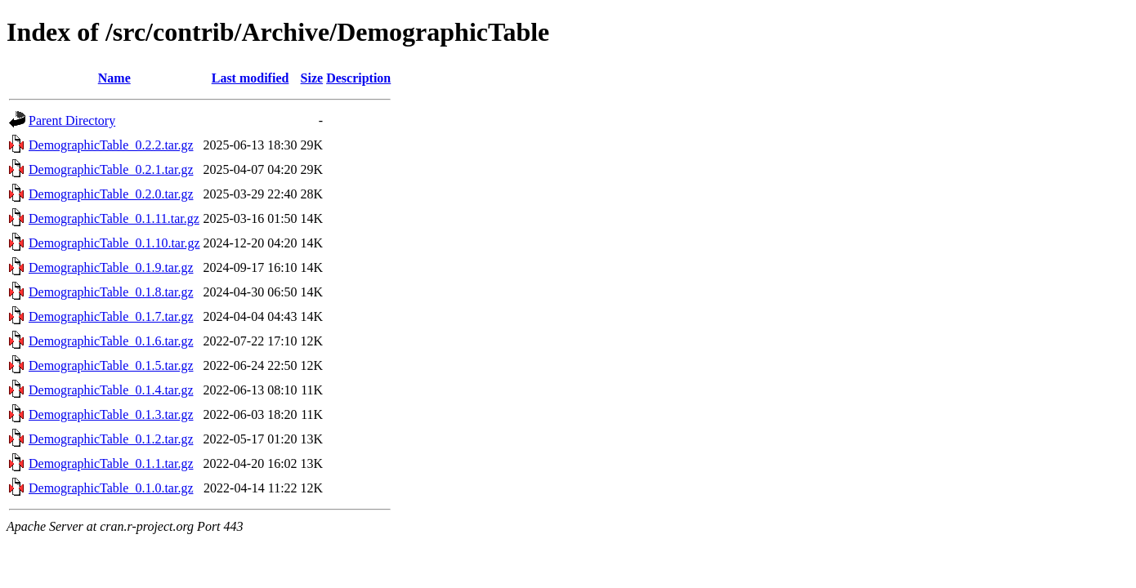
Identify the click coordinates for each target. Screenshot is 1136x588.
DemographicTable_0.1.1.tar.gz (111, 463)
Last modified (250, 78)
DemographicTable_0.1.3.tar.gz (111, 414)
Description (358, 78)
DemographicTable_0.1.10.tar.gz (114, 243)
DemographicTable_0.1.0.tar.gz (111, 488)
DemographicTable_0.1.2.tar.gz (111, 439)
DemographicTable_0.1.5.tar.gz (111, 365)
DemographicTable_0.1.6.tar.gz (111, 341)
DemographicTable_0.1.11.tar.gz (114, 218)
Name (114, 78)
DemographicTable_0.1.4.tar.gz (111, 390)
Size (312, 78)
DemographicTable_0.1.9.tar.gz (111, 267)
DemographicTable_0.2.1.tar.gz (111, 169)
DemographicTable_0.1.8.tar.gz (111, 292)
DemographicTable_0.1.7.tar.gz (111, 316)
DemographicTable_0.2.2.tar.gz (111, 145)
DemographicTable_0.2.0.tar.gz (111, 194)
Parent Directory (72, 120)
